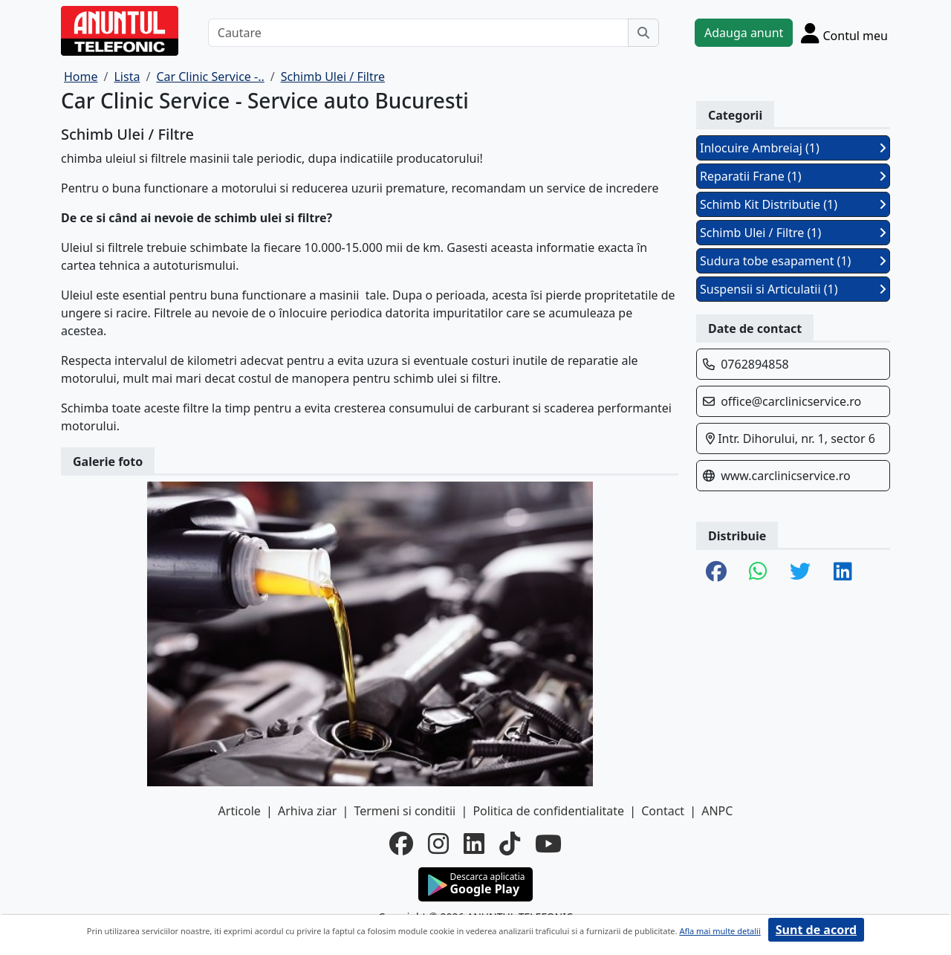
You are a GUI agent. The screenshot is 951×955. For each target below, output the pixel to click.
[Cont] (844, 32)
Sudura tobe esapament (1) (793, 261)
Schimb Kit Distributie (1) (793, 204)
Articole (239, 811)
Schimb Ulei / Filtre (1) (793, 232)
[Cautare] (418, 33)
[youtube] (548, 843)
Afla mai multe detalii (719, 930)
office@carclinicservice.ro (791, 401)
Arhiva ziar (307, 811)
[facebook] (401, 843)
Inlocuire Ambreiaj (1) (793, 148)
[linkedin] (474, 843)
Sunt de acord (816, 930)
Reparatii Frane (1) (793, 176)
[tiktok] (509, 843)
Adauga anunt (743, 33)
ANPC (717, 811)
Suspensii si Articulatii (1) (793, 289)
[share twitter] (800, 572)
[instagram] (438, 843)
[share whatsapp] (758, 572)
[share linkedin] (843, 572)
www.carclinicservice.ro (785, 475)
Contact (662, 811)
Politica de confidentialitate (548, 811)
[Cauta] (643, 33)
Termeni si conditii (404, 811)
